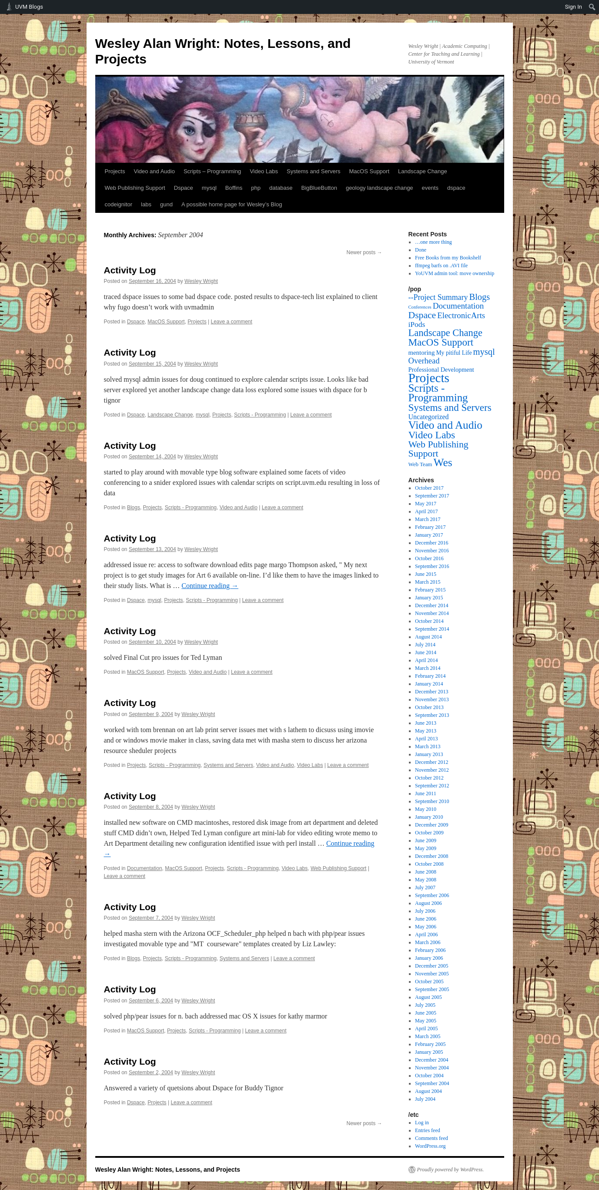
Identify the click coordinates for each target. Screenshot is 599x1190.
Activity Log (130, 270)
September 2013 (432, 715)
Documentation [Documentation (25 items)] (458, 305)
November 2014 (432, 613)
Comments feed (431, 1138)
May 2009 (425, 848)
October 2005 (429, 981)
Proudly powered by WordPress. (450, 1169)
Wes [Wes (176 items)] (442, 462)
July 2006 (425, 911)
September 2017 (432, 496)
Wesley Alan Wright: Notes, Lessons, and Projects (168, 1169)
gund (166, 204)
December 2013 (431, 692)
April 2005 (426, 1028)
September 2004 (432, 1083)
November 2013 (432, 699)
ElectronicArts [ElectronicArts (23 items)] (461, 315)
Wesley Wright (201, 281)
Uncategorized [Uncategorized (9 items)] (428, 416)
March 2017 (427, 519)
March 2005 (427, 1036)
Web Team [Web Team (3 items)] (420, 464)
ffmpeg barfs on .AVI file (441, 265)
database (281, 188)
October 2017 (429, 488)
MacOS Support (369, 171)
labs (146, 204)
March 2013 (427, 746)
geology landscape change (379, 188)
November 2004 (432, 1068)
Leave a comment (231, 322)
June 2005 (425, 1013)
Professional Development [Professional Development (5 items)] (441, 369)
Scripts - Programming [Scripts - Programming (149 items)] (438, 392)
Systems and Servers (314, 171)
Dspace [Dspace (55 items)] (422, 315)
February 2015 (430, 590)
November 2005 (432, 974)
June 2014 (425, 652)
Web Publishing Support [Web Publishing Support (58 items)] (438, 449)
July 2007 (425, 887)
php (256, 188)
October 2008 (429, 864)
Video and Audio (154, 171)
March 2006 (427, 942)
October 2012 (429, 778)
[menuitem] (592, 7)
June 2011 (425, 793)
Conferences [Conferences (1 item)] (420, 307)
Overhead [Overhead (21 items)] (424, 360)
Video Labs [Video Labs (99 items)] (431, 434)
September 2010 (432, 801)
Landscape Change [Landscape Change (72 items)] (445, 332)
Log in (422, 1122)
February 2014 (430, 676)
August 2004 (428, 1091)
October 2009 (429, 833)
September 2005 (432, 989)
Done (420, 250)
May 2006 (425, 927)
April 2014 (426, 660)
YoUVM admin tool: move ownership (454, 273)
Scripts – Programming (212, 171)
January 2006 (429, 958)
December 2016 (431, 543)
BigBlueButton (319, 188)
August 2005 (428, 997)
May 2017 (425, 504)
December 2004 (431, 1060)
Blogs (133, 507)
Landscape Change (422, 171)
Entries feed (427, 1130)
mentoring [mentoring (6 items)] (421, 352)
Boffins (234, 188)
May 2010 (425, 809)
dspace (456, 188)
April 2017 (426, 511)
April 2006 (426, 934)
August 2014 (428, 637)
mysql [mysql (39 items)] (484, 351)
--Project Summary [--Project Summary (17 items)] (438, 297)
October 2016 (429, 558)
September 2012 (432, 786)
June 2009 (425, 840)
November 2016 (432, 551)
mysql (209, 188)
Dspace (183, 188)
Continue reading (209, 585)
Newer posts (364, 252)
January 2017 (429, 535)
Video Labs (264, 171)
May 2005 (425, 1021)
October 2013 (429, 707)
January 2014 (429, 684)
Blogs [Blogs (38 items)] (479, 297)
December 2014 (431, 605)
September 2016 (432, 566)
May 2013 (425, 731)
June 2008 (425, 872)
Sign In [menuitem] (573, 6)
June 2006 (425, 919)
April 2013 (426, 739)
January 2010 (429, 817)
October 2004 (429, 1075)
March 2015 (427, 582)
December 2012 (431, 762)
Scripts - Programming (260, 415)
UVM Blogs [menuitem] (29, 6)
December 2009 (431, 825)
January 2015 (429, 598)
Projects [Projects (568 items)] (429, 378)
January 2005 (429, 1052)
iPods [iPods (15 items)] (416, 324)
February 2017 (430, 527)
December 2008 (431, 856)
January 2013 (429, 754)
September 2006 (432, 895)
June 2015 (425, 574)
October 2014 (429, 621)
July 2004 (425, 1099)
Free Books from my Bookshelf (448, 258)
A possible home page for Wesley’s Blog (231, 204)
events (430, 188)
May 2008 (425, 880)
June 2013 (425, 723)
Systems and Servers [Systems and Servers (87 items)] (450, 407)
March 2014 (427, 668)
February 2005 (430, 1044)
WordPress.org (430, 1146)
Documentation (144, 868)
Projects (115, 171)
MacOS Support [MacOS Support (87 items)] (441, 342)
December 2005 (431, 966)
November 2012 (432, 770)
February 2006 (430, 950)
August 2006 (428, 903)
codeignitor (119, 204)
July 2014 (425, 645)
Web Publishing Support (135, 188)
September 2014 (432, 629)
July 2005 (425, 1005)
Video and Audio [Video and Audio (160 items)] (445, 425)
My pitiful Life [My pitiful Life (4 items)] (454, 353)
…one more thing (433, 242)
